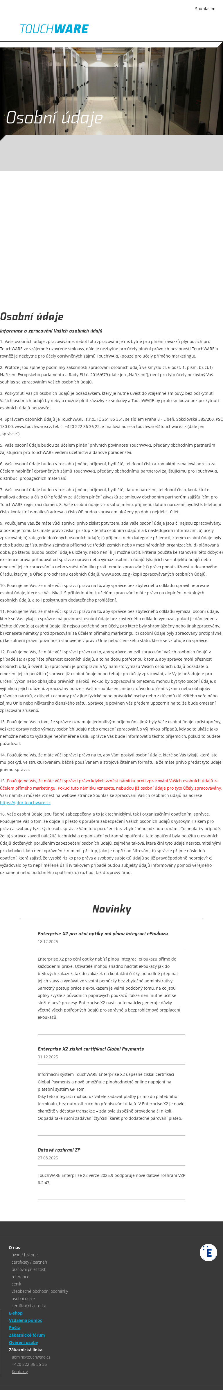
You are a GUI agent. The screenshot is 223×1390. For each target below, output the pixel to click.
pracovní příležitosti (29, 1269)
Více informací (74, 12)
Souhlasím (205, 8)
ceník (16, 1284)
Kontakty (20, 1371)
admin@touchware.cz (31, 1357)
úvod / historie (25, 1255)
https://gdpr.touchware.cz (25, 802)
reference (20, 1276)
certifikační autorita (29, 1305)
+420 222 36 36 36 (29, 1364)
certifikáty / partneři (29, 1262)
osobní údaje (23, 1298)
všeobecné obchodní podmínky (40, 1291)
